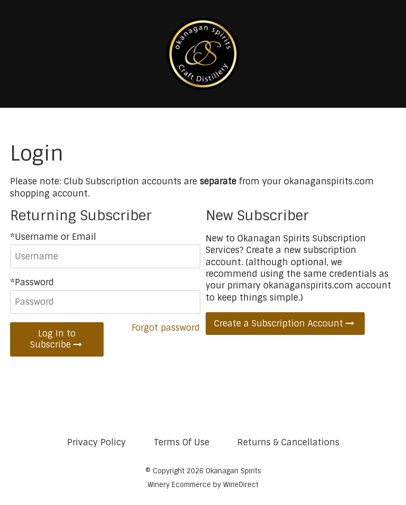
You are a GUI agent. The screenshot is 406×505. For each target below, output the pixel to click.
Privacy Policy (96, 442)
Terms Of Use (181, 442)
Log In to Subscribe (57, 339)
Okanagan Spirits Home (203, 54)
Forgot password (166, 327)
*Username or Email (53, 236)
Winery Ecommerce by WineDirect (203, 484)
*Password (32, 282)
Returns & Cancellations (288, 442)
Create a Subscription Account (285, 323)
